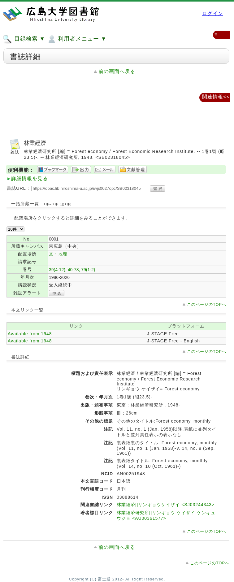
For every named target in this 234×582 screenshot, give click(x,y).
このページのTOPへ (206, 304)
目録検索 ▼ (23, 39)
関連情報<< (216, 96)
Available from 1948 (30, 333)
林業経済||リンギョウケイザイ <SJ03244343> (165, 504)
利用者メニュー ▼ (76, 39)
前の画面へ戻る (116, 71)
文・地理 (58, 253)
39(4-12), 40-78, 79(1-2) (72, 269)
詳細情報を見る (29, 178)
